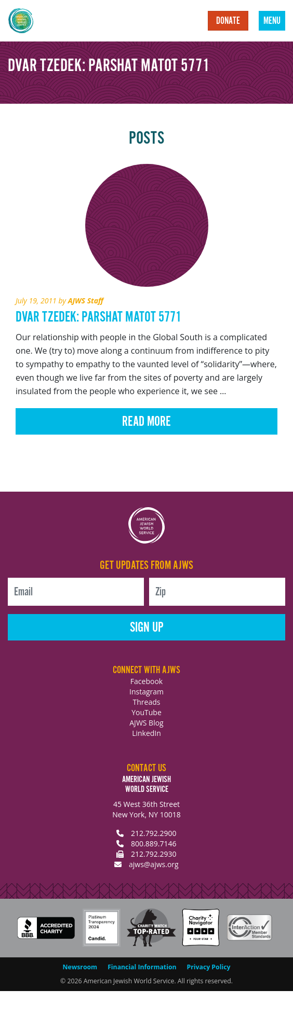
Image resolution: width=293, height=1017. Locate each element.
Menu (272, 21)
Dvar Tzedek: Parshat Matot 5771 (98, 317)
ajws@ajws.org (154, 864)
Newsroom (80, 967)
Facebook (146, 681)
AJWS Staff (85, 300)
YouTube (146, 712)
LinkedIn (146, 733)
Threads (147, 702)
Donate (228, 21)
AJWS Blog (146, 723)
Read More (146, 421)
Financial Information (142, 967)
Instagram (146, 691)
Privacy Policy (209, 967)
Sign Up (147, 627)
